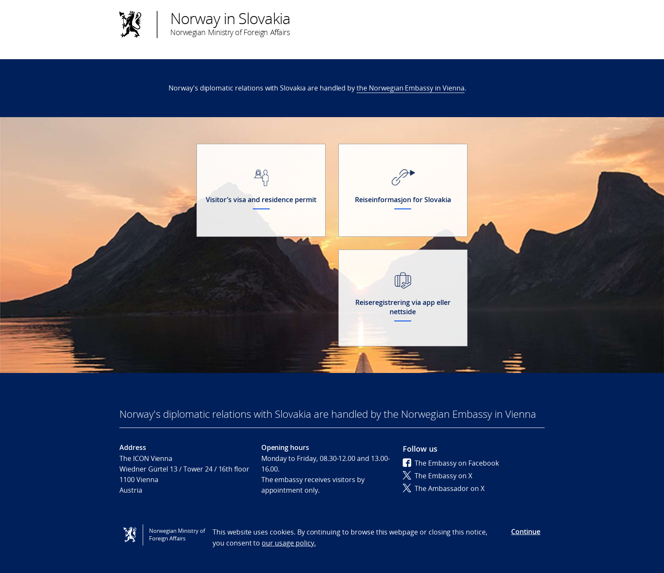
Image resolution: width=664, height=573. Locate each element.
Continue (525, 531)
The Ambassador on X (443, 488)
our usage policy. (288, 543)
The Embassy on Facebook (451, 463)
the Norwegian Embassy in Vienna (411, 88)
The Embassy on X (437, 475)
